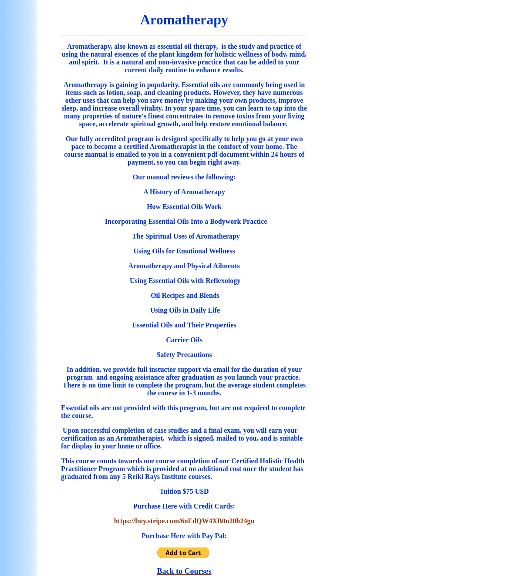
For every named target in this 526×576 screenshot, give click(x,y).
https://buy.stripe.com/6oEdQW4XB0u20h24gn (184, 521)
